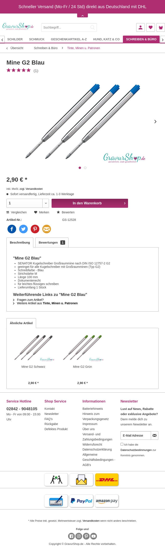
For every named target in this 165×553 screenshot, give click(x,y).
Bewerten (66, 212)
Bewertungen (52, 242)
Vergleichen (16, 212)
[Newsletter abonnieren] (154, 435)
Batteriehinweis (92, 408)
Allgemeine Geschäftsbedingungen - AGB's (98, 460)
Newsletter (51, 414)
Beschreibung (20, 242)
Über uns (88, 429)
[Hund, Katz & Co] (106, 39)
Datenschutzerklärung (97, 449)
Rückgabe (51, 424)
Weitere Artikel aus (45, 303)
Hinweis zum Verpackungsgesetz (95, 416)
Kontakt (49, 408)
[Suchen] (92, 27)
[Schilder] (15, 39)
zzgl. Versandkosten (31, 188)
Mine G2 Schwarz (33, 366)
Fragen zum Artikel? (28, 299)
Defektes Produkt (55, 429)
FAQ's (48, 419)
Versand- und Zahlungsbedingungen (97, 436)
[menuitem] (69, 27)
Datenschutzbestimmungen (136, 450)
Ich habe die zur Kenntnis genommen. (138, 450)
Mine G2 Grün (82, 366)
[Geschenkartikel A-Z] (69, 39)
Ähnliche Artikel (21, 323)
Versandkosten (90, 520)
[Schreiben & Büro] (141, 39)
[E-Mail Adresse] (136, 435)
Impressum (89, 424)
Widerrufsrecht (92, 444)
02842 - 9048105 (21, 409)
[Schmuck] (37, 39)
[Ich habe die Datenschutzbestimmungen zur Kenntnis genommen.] (122, 444)
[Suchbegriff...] (69, 27)
